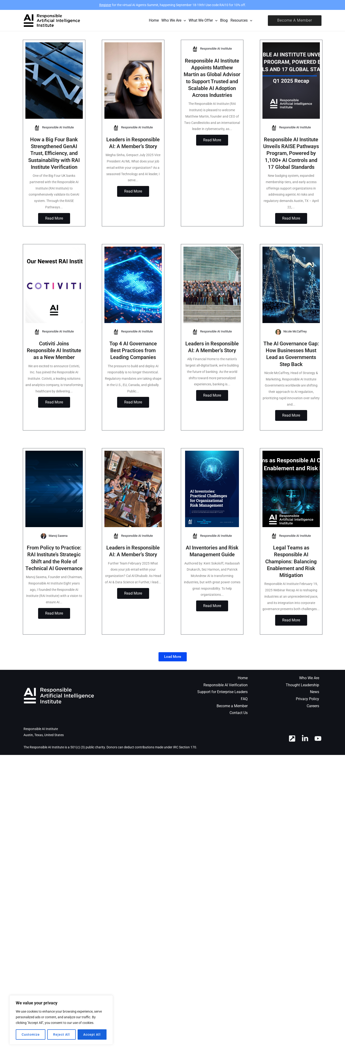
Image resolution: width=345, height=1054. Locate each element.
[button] (294, 20)
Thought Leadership (302, 705)
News (314, 712)
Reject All (61, 1034)
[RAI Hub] (292, 758)
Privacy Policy (307, 719)
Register (105, 5)
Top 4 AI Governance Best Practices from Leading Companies (133, 357)
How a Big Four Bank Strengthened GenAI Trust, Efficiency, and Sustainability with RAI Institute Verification (54, 153)
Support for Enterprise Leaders (222, 712)
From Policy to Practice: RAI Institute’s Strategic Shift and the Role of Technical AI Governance (54, 575)
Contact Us (239, 733)
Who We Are (309, 698)
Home (243, 698)
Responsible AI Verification (225, 705)
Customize (31, 1034)
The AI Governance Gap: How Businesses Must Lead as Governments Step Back (291, 364)
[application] (183, 20)
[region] (61, 1020)
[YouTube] (317, 758)
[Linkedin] (305, 758)
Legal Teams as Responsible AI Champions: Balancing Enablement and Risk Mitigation (291, 575)
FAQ (244, 719)
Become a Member (232, 726)
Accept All (92, 1034)
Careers (313, 726)
